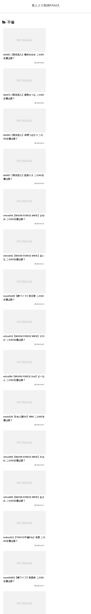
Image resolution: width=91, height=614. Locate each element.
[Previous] (3, 608)
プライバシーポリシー (45, 595)
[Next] (9, 608)
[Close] (15, 610)
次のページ (45, 557)
